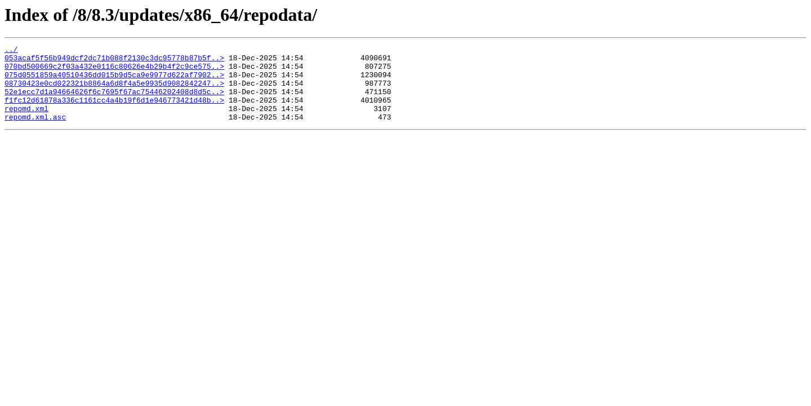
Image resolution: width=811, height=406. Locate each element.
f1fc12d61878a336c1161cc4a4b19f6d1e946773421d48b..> (114, 112)
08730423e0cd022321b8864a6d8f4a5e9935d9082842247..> (114, 91)
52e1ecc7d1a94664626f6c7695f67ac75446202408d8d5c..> (114, 101)
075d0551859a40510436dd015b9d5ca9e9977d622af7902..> (114, 81)
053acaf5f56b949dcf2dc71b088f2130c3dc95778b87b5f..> (114, 61)
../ (11, 51)
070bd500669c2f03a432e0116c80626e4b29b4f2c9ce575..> (114, 71)
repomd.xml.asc (35, 132)
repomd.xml (26, 122)
